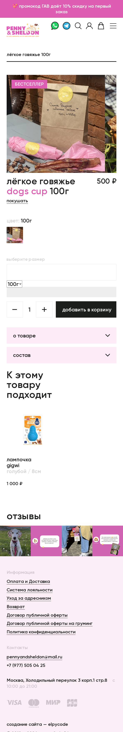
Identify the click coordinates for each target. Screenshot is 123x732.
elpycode (58, 724)
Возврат (16, 606)
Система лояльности (29, 590)
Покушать (17, 200)
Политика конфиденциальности (41, 632)
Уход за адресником (29, 598)
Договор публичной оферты (37, 615)
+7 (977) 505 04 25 (26, 665)
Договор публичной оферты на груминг (50, 623)
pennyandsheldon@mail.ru (34, 657)
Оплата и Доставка (28, 581)
